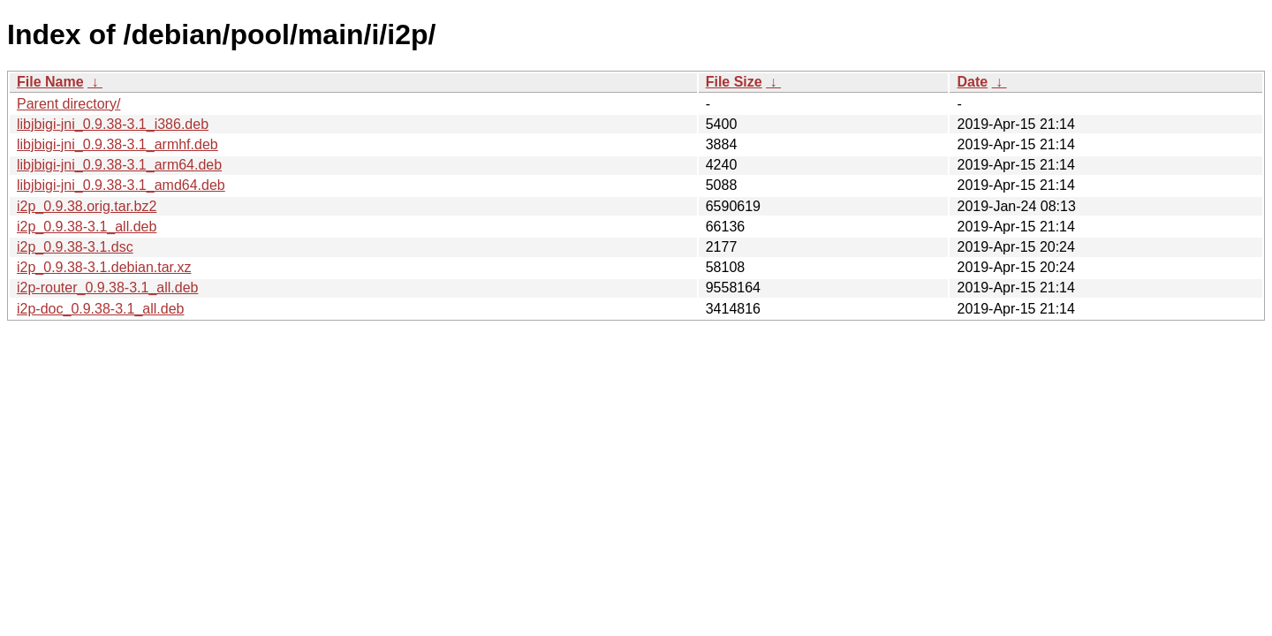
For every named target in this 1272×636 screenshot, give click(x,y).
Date (972, 81)
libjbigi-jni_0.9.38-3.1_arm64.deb (119, 164)
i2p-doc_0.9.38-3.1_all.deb (100, 308)
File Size (734, 81)
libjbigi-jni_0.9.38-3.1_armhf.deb (117, 144)
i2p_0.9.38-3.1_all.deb (86, 226)
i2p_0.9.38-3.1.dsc (75, 246)
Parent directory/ (68, 103)
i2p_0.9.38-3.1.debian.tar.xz (104, 267)
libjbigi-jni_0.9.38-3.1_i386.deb (112, 124)
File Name (50, 81)
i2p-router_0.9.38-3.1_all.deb (107, 287)
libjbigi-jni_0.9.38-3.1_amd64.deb (121, 185)
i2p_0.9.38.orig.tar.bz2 (86, 206)
